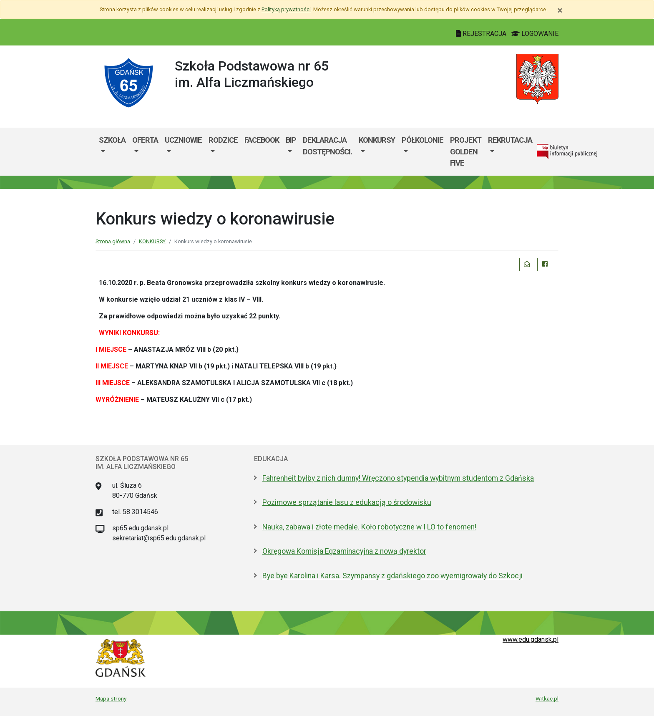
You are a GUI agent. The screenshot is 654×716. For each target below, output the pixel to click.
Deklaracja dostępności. (327, 146)
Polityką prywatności (286, 9)
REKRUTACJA (510, 140)
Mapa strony (111, 698)
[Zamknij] (560, 10)
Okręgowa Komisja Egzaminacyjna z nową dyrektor (344, 551)
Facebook (261, 140)
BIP (291, 140)
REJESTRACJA (482, 34)
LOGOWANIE (534, 34)
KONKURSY (377, 140)
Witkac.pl (547, 698)
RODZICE (223, 140)
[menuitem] (112, 151)
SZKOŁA (112, 140)
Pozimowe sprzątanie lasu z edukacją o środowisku (346, 502)
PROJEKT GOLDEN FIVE (465, 151)
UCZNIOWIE (183, 140)
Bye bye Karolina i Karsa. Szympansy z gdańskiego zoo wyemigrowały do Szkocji (392, 576)
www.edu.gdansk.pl (530, 639)
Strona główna (113, 241)
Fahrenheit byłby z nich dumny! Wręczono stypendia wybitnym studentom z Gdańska (398, 478)
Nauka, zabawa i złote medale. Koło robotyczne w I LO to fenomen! (369, 527)
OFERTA (145, 140)
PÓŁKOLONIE (422, 140)
